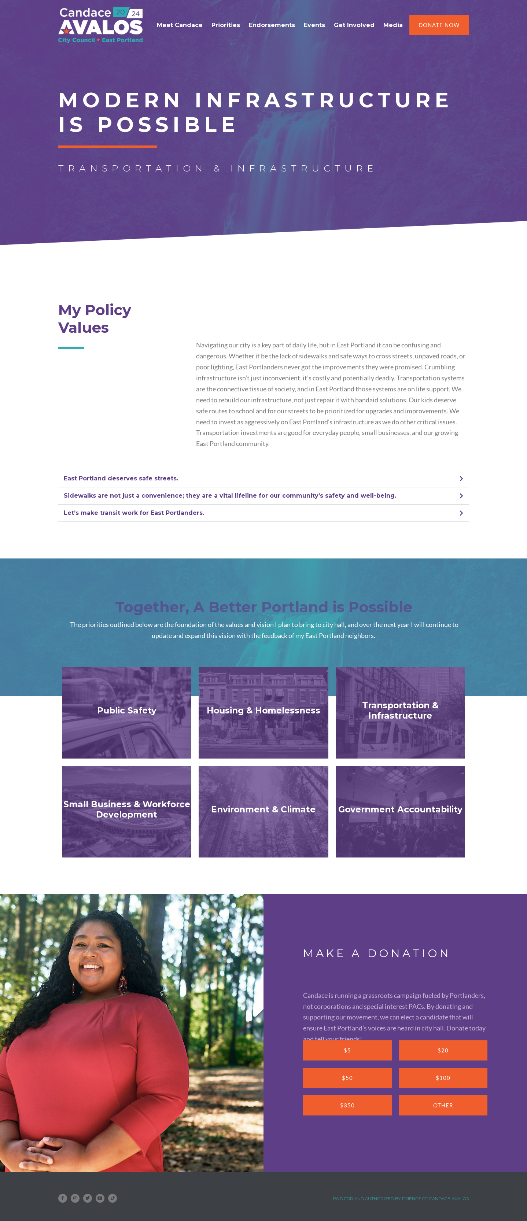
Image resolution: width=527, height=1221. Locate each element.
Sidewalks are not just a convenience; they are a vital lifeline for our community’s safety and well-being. (230, 495)
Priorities (225, 25)
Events (314, 25)
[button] (263, 478)
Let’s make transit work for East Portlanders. (134, 512)
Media (393, 25)
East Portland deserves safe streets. (121, 478)
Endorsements (272, 25)
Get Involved (354, 25)
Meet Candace (180, 25)
